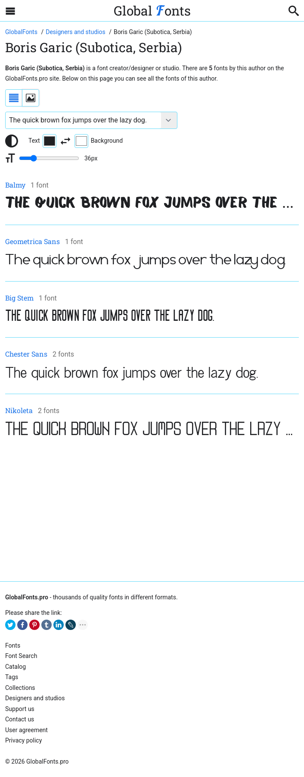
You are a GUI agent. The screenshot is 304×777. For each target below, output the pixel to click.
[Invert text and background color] (65, 141)
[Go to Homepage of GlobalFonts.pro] (22, 31)
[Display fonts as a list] (13, 98)
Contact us (19, 719)
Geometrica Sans (32, 241)
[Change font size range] (49, 158)
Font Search (21, 655)
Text (42, 141)
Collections (20, 687)
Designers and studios (35, 698)
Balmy (15, 184)
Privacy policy (23, 740)
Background (98, 141)
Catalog (15, 666)
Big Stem (19, 297)
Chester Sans (26, 353)
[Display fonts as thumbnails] (30, 98)
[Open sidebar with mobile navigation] (10, 11)
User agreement (26, 730)
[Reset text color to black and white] (11, 141)
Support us (19, 708)
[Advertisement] (152, 510)
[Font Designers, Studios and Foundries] (76, 31)
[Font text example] (83, 120)
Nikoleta (19, 410)
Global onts (152, 10)
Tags (11, 677)
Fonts (12, 645)
